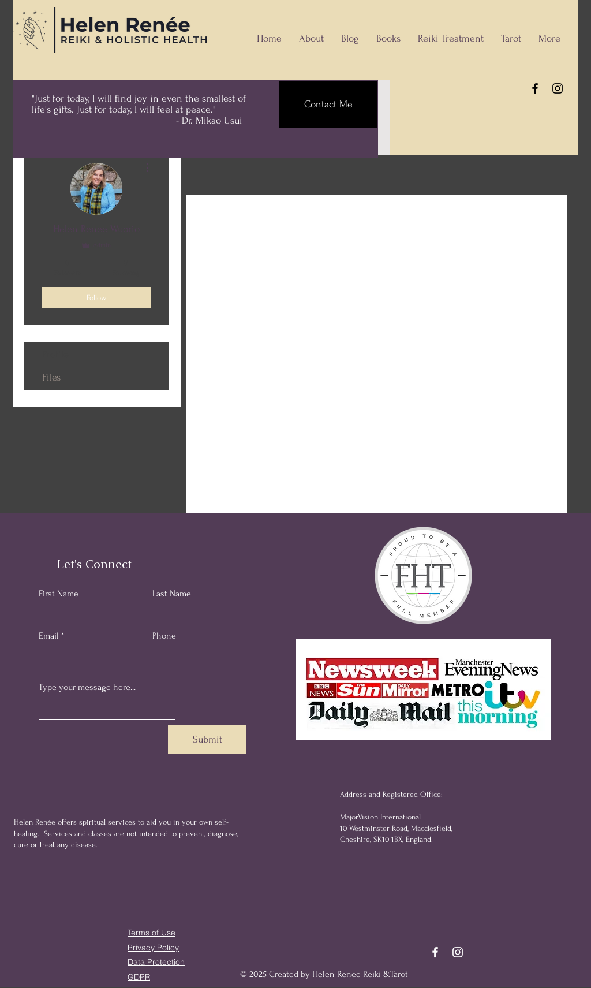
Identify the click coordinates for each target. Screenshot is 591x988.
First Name (58, 593)
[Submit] (207, 739)
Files (51, 377)
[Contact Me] (328, 104)
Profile (55, 354)
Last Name (171, 593)
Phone (164, 635)
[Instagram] (557, 88)
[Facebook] (535, 88)
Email (49, 635)
